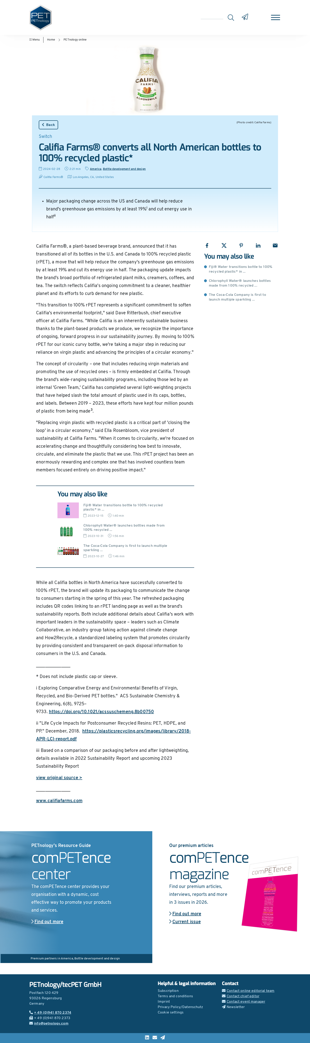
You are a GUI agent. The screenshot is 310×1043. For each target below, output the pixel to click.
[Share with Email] (275, 245)
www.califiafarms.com (59, 801)
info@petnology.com (48, 1023)
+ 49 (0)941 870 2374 (50, 1013)
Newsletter (233, 1007)
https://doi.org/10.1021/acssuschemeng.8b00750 (101, 712)
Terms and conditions (175, 996)
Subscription (168, 991)
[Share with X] (224, 245)
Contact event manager (243, 1002)
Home (51, 39)
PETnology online (75, 39)
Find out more (47, 922)
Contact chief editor (240, 996)
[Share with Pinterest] (241, 245)
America (95, 169)
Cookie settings (171, 1012)
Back (48, 125)
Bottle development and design (124, 169)
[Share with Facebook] (207, 245)
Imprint (164, 1002)
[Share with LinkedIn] (258, 245)
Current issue (185, 922)
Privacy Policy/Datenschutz (180, 1007)
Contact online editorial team (248, 991)
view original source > (59, 778)
